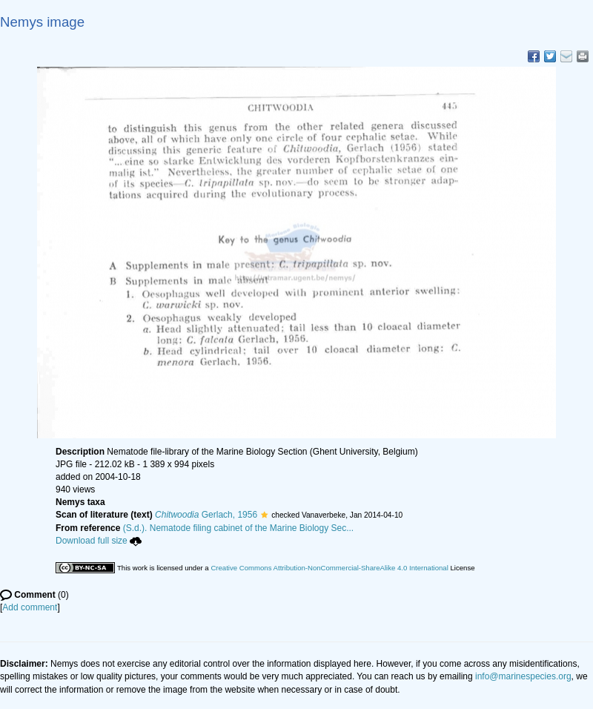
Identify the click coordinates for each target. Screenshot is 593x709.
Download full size (99, 540)
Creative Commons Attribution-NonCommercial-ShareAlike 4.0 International (329, 568)
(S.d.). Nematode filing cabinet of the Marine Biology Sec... (238, 528)
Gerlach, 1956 (206, 515)
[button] (264, 514)
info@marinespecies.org (523, 676)
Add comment (29, 607)
